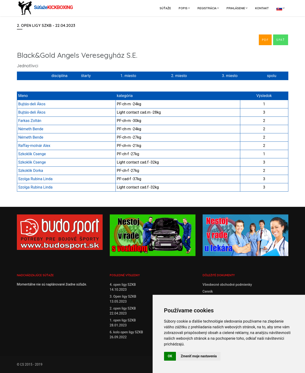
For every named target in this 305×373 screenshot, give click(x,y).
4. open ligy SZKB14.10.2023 (123, 287)
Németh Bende (30, 129)
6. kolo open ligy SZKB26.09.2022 (126, 334)
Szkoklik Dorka (30, 170)
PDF (265, 40)
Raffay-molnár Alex (34, 145)
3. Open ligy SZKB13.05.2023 (123, 299)
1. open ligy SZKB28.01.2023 (123, 322)
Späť (280, 40)
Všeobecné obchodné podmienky (227, 284)
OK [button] (170, 356)
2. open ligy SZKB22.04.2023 (123, 310)
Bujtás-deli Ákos (31, 104)
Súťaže (165, 8)
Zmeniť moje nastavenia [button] (199, 356)
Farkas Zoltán (29, 120)
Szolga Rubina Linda (35, 179)
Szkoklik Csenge (32, 154)
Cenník (208, 291)
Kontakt (262, 8)
